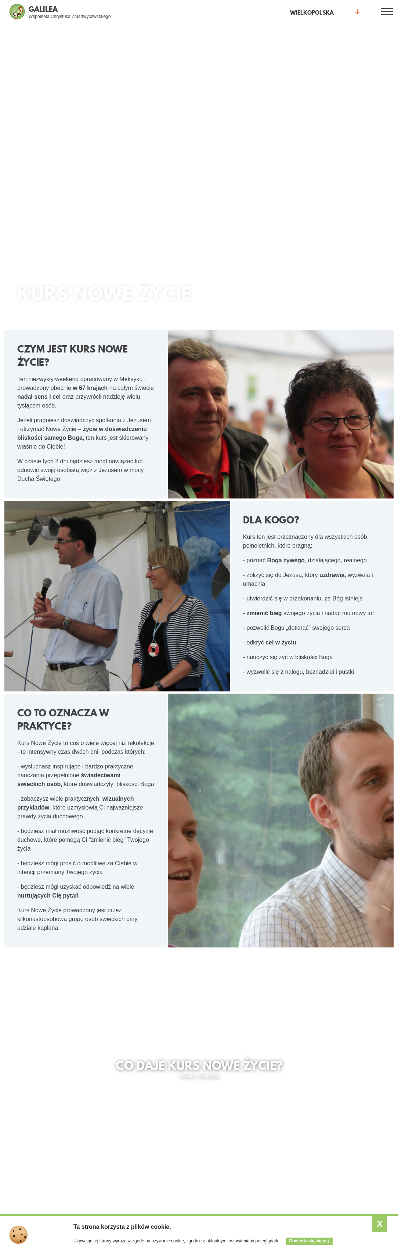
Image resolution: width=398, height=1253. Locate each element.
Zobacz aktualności (226, 1129)
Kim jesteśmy (284, 1108)
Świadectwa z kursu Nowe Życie (66, 1033)
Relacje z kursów (353, 1149)
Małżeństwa (152, 1139)
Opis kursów (348, 1139)
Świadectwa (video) (30, 1118)
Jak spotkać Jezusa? (31, 1108)
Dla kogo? (154, 1090)
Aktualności (223, 1090)
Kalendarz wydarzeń (227, 1108)
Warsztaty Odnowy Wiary (94, 1152)
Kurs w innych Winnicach (311, 1033)
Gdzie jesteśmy (286, 1118)
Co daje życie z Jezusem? (31, 1093)
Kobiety (147, 1118)
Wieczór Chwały (91, 1139)
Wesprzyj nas (284, 1139)
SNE (339, 1090)
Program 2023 (350, 1118)
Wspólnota (286, 1090)
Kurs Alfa (83, 1165)
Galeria (277, 1129)
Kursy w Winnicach (356, 1129)
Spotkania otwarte (89, 1093)
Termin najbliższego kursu (196, 1033)
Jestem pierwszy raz (96, 1108)
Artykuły (213, 1118)
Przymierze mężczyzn (163, 1129)
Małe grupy (85, 1118)
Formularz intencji (93, 1192)
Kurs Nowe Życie (92, 1129)
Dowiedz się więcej (309, 1240)
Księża (146, 1149)
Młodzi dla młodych (160, 1108)
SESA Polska (349, 1159)
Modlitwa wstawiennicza (89, 1178)
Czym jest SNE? (353, 1108)
